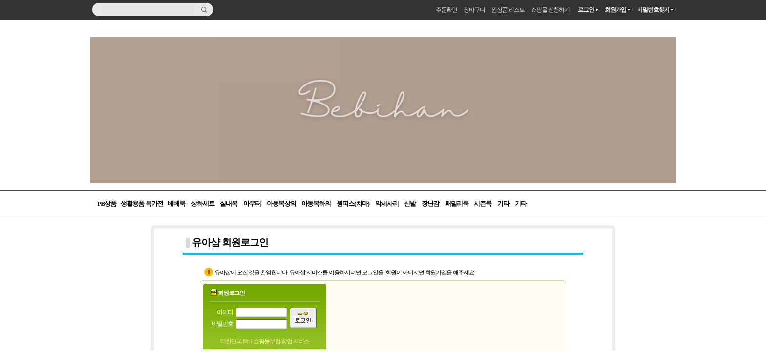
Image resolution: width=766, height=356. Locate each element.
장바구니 (474, 9)
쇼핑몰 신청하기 (550, 9)
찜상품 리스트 (508, 9)
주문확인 (446, 9)
